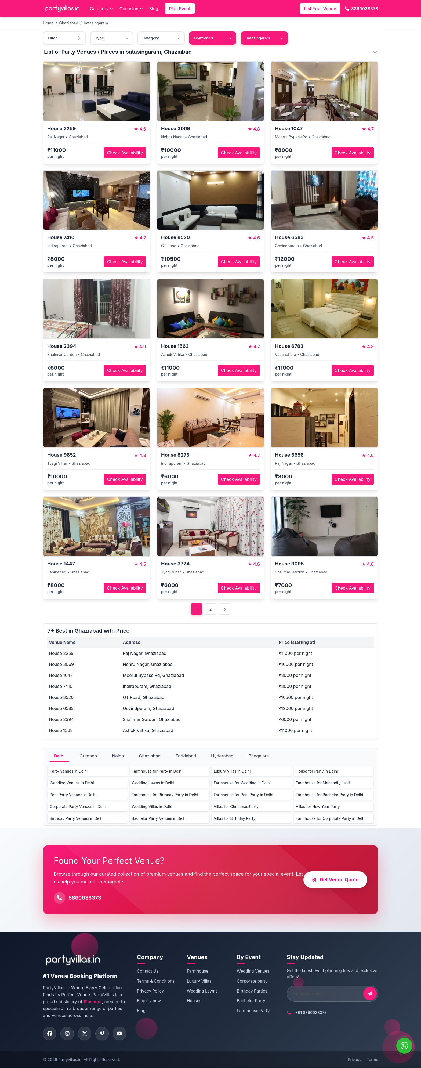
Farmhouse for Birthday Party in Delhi (165, 794)
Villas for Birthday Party (234, 818)
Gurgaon (88, 756)
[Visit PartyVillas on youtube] (119, 1033)
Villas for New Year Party (318, 806)
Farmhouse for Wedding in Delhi (242, 783)
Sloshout (93, 1001)
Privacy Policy (150, 991)
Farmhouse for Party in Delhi (157, 771)
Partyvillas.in (69, 1059)
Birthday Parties (252, 991)
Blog (153, 8)
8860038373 (361, 8)
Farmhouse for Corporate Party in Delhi (330, 818)
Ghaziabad (68, 23)
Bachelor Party (251, 1000)
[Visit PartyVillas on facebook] (49, 1033)
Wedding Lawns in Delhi (153, 783)
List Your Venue (320, 8)
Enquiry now (149, 1000)
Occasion (131, 8)
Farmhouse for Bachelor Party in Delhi (329, 794)
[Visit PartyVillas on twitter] (84, 1033)
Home (48, 23)
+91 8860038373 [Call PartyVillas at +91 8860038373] (311, 1012)
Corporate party (252, 981)
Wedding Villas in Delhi (152, 806)
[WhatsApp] (404, 1046)
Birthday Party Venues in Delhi (76, 818)
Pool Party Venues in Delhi (73, 794)
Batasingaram (264, 38)
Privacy (354, 1059)
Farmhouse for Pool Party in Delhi (243, 794)
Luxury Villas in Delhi (232, 771)
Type (111, 38)
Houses (194, 1000)
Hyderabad (222, 756)
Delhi (59, 756)
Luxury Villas (199, 981)
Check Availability (125, 153)
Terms (372, 1059)
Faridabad (186, 756)
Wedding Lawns (202, 991)
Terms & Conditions (156, 981)
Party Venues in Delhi (69, 771)
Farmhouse (197, 971)
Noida (118, 756)
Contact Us (147, 971)
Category (101, 8)
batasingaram (96, 23)
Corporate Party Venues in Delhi (78, 806)
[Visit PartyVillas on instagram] (67, 1033)
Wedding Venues (253, 971)
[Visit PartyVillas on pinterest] (102, 1033)
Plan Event (179, 8)
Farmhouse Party (253, 1010)
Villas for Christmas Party (236, 806)
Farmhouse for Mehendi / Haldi (323, 783)
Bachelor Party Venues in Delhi (159, 818)
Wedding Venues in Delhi (72, 783)
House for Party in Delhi (317, 771)
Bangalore (258, 756)
